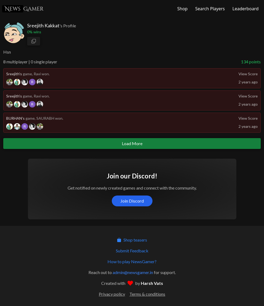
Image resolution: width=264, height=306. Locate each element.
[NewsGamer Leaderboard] (245, 8)
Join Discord (132, 200)
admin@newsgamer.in (133, 272)
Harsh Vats (152, 283)
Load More (132, 143)
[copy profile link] (33, 41)
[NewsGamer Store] (182, 8)
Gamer (22, 8)
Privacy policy (112, 294)
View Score (248, 73)
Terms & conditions (147, 294)
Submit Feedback (132, 250)
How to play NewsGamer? (132, 261)
